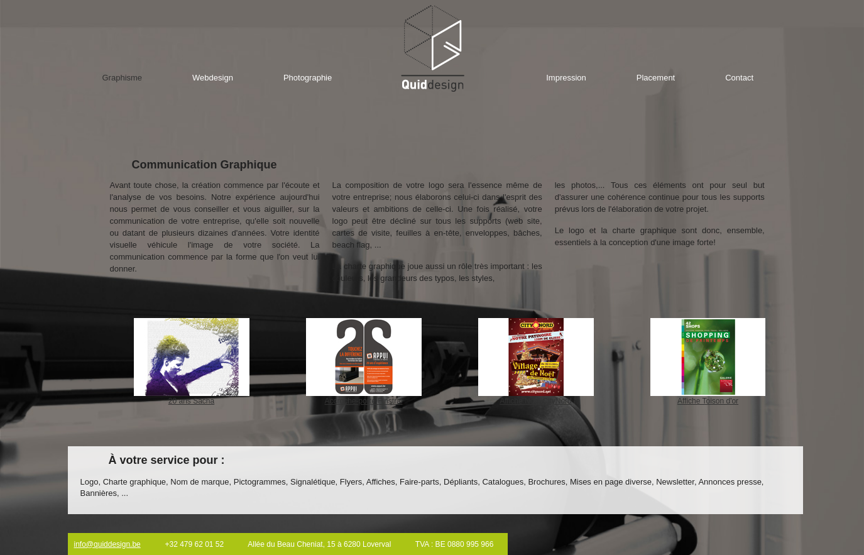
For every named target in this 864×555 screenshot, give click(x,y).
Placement (656, 77)
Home (432, 48)
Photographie (307, 77)
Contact (739, 77)
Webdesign (212, 77)
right (781, 364)
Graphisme (122, 77)
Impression (566, 77)
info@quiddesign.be (107, 544)
